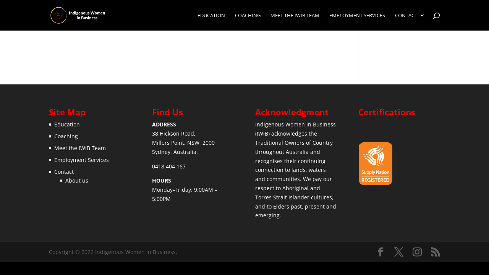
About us (76, 180)
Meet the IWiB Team (294, 16)
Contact (406, 16)
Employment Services (357, 16)
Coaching (248, 16)
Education (211, 16)
